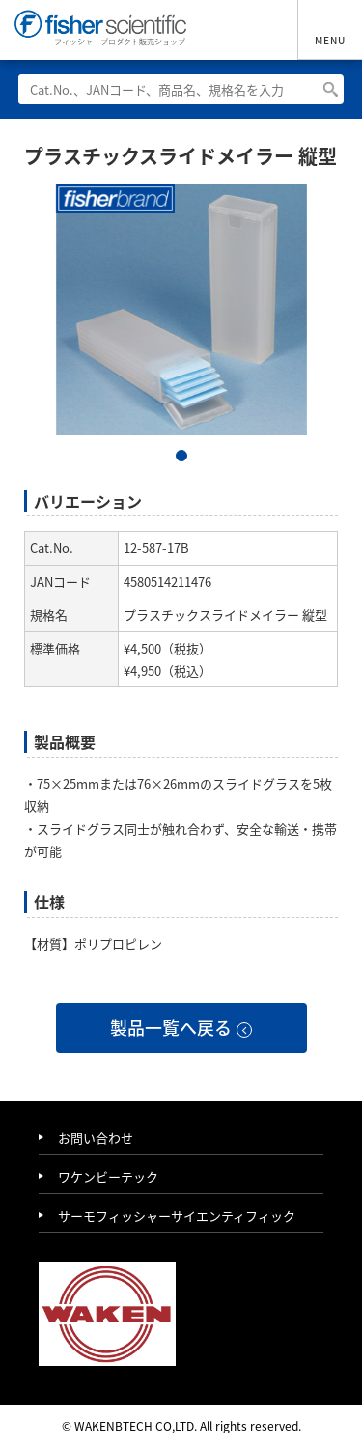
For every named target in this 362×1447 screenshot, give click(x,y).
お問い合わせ (95, 1138)
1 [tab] (181, 455)
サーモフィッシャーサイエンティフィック (176, 1217)
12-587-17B (156, 548)
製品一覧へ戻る (171, 1028)
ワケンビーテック (108, 1177)
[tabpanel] (181, 309)
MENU (330, 40)
